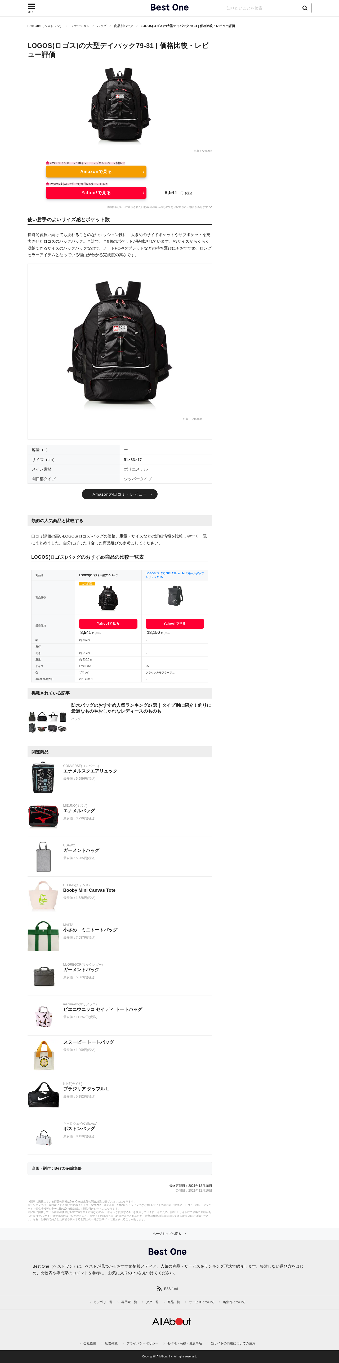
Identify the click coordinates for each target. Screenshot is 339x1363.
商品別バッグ (123, 26)
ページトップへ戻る (167, 1234)
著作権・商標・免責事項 (184, 1343)
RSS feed (171, 1289)
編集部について (234, 1302)
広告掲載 (111, 1343)
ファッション (80, 26)
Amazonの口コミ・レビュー (119, 494)
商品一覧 (173, 1302)
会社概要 (89, 1343)
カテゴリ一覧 (103, 1302)
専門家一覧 (129, 1302)
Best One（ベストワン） (45, 26)
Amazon (207, 150)
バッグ (101, 26)
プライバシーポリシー (142, 1343)
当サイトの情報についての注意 (233, 1343)
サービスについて (201, 1302)
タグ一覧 (152, 1302)
